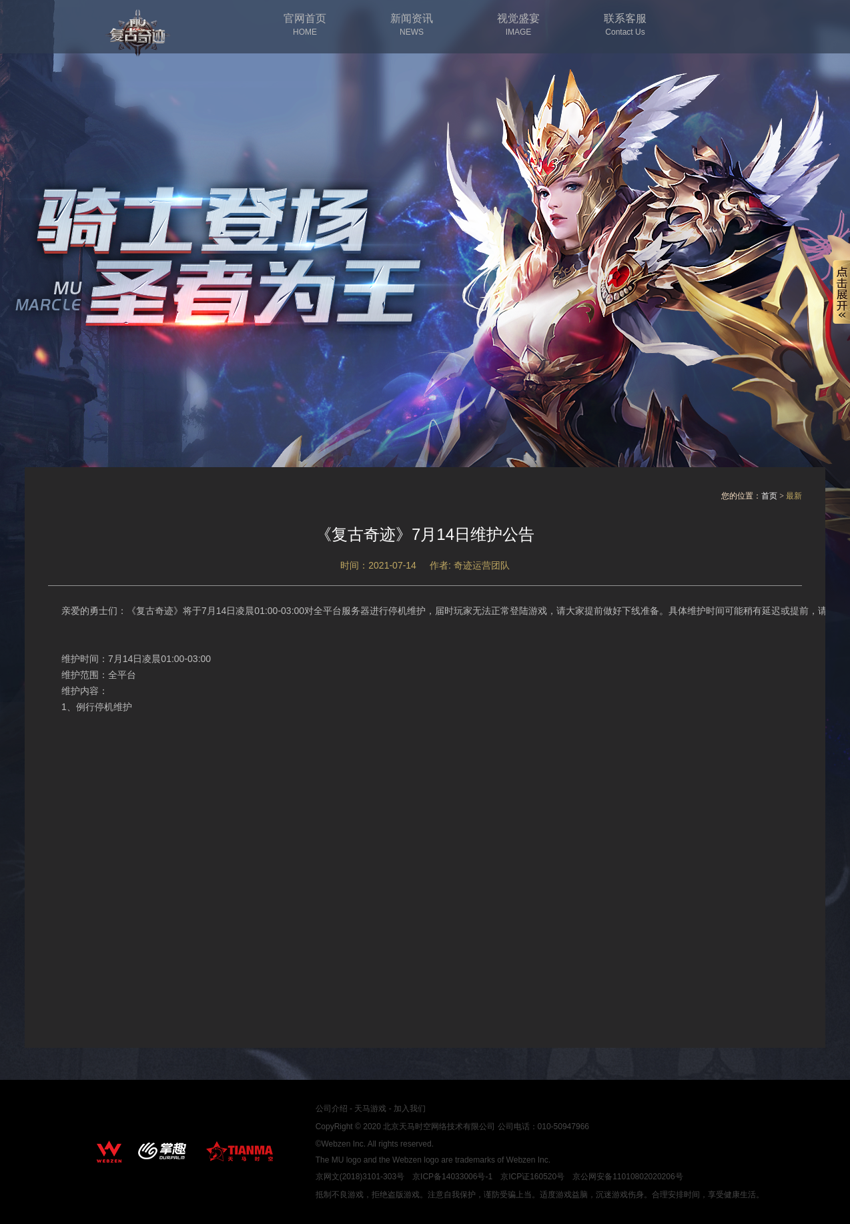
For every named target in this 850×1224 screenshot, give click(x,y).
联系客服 (625, 25)
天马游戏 (370, 1108)
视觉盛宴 (518, 25)
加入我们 (410, 1108)
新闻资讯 (411, 25)
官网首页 (305, 25)
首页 (769, 496)
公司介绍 (332, 1108)
